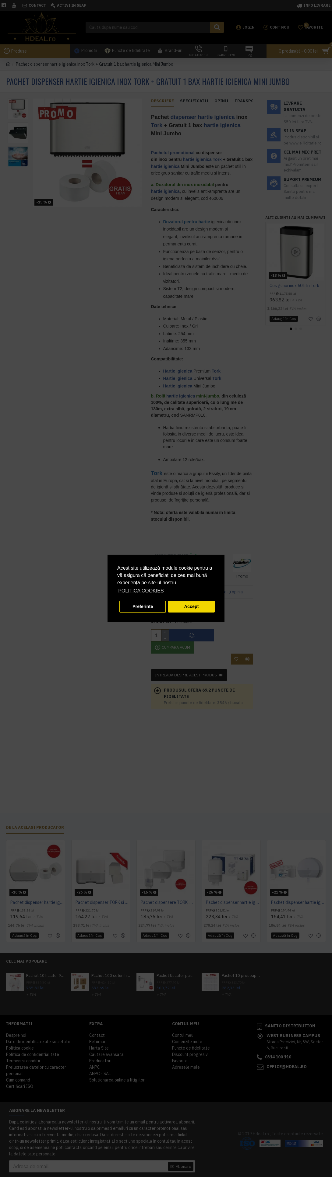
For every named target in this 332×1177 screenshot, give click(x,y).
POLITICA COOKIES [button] (141, 590)
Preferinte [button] (142, 606)
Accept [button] (191, 606)
